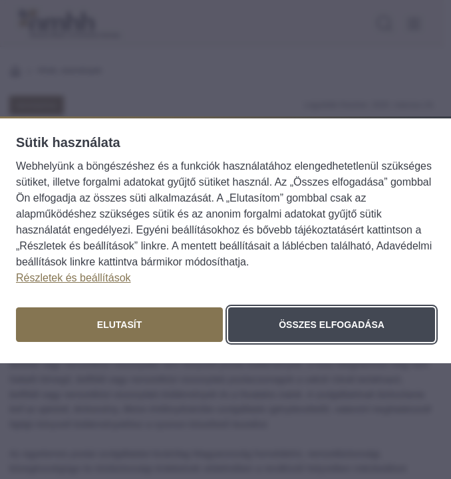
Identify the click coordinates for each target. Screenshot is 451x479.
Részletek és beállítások (73, 277)
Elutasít (119, 324)
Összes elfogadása (331, 324)
